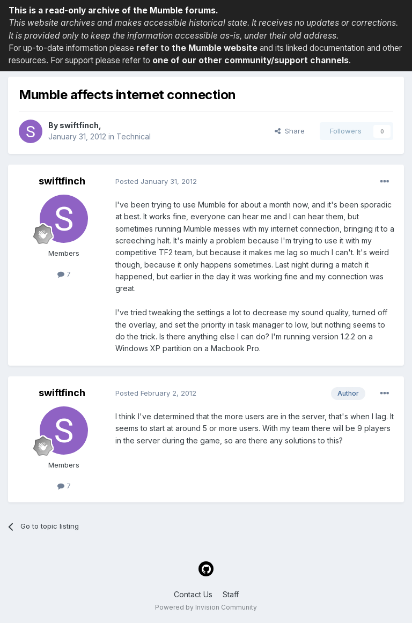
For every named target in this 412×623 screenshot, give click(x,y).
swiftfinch (79, 125)
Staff (231, 594)
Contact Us (193, 594)
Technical (133, 136)
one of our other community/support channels (250, 60)
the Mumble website (215, 48)
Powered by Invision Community (206, 607)
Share (290, 131)
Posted (156, 181)
